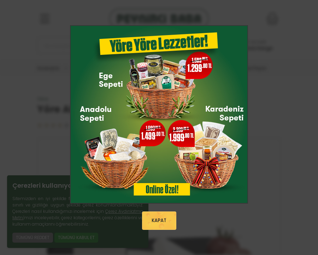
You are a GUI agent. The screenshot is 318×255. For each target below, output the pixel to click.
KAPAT (159, 220)
